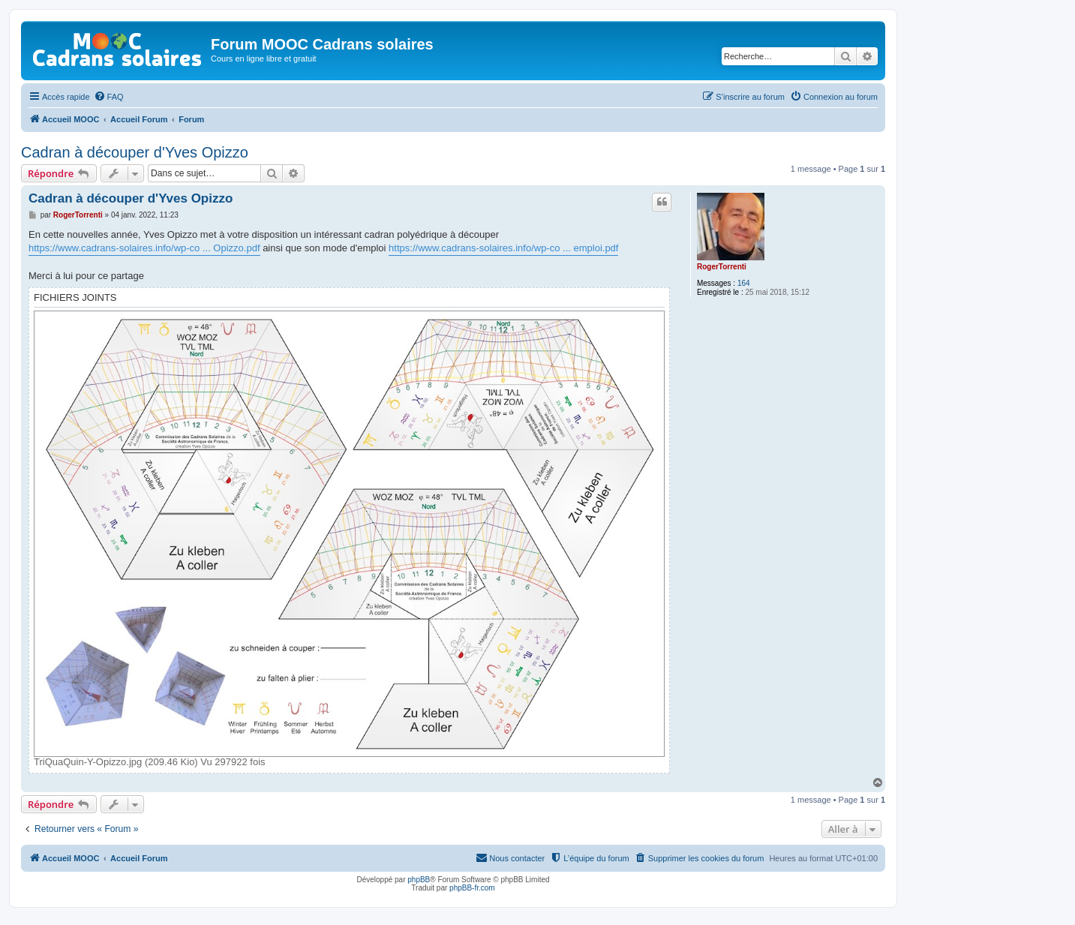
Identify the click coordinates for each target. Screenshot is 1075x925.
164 (743, 283)
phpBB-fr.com (472, 888)
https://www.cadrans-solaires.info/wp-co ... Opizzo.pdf (144, 248)
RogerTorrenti (721, 267)
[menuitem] (109, 97)
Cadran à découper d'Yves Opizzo (134, 152)
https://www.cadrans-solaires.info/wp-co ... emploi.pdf (503, 248)
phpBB (418, 879)
